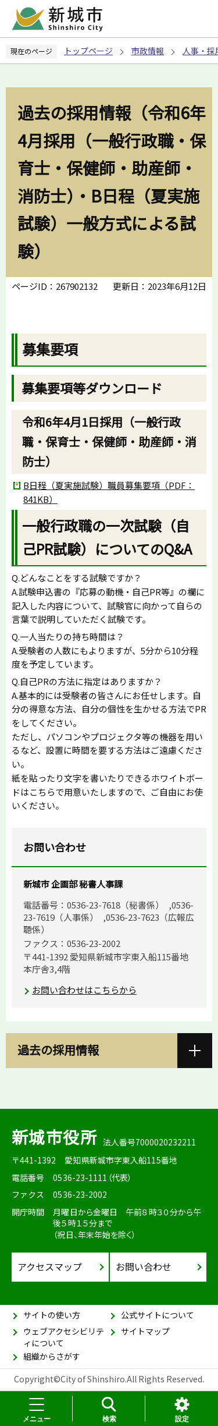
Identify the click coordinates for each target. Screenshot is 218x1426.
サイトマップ (145, 1331)
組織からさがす (51, 1356)
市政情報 (147, 50)
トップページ (88, 50)
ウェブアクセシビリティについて (63, 1337)
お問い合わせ (143, 1267)
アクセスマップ (49, 1267)
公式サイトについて (157, 1315)
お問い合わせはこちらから (84, 990)
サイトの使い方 (51, 1315)
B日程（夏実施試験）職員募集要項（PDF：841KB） (109, 492)
